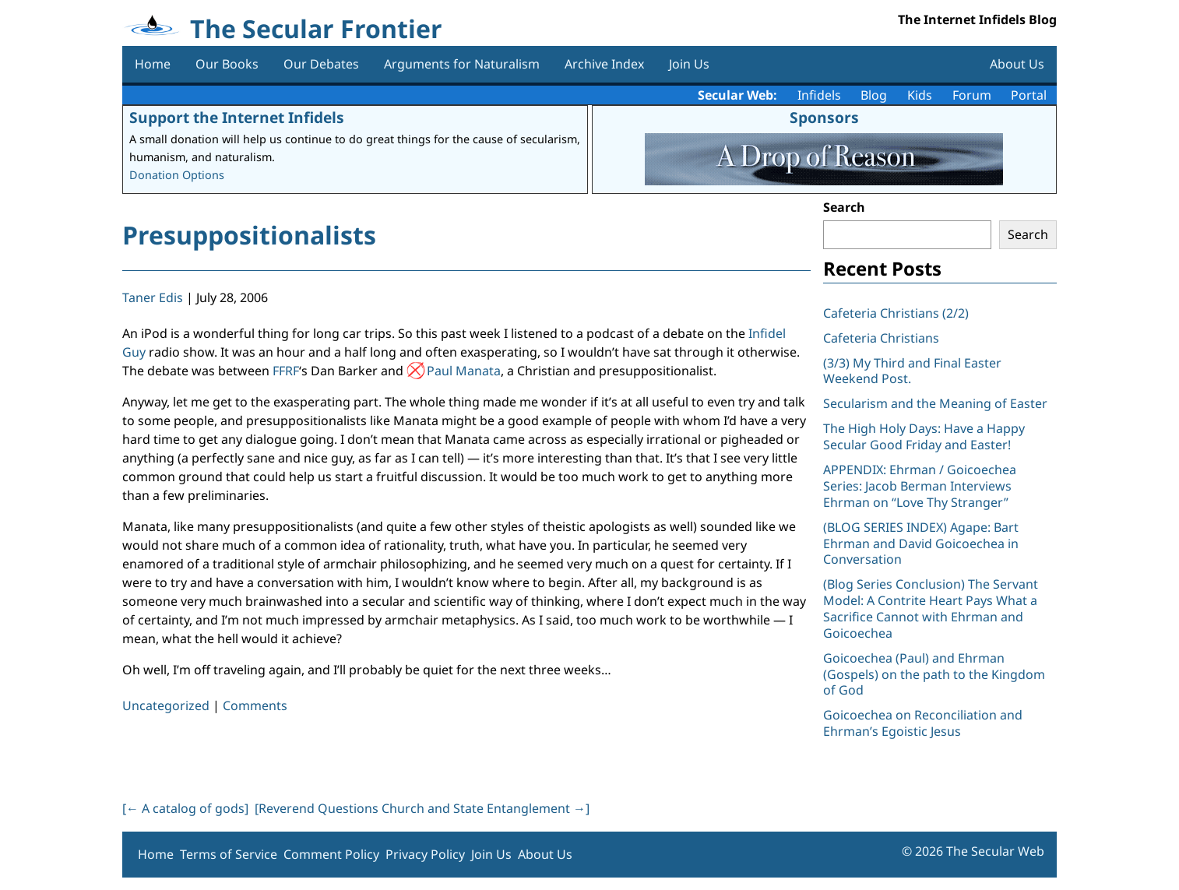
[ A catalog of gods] (185, 808)
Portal (1029, 95)
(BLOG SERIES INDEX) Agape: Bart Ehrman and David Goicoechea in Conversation (921, 543)
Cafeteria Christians (881, 338)
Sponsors (824, 117)
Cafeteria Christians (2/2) (896, 313)
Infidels (819, 95)
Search (844, 207)
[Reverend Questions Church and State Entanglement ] (422, 808)
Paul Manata (464, 370)
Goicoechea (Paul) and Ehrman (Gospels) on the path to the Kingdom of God (934, 674)
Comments (255, 705)
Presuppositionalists (249, 235)
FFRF (286, 370)
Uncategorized (165, 705)
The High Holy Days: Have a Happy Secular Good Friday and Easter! (924, 436)
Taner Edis (152, 297)
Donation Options (176, 174)
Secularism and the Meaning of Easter (935, 403)
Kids (919, 95)
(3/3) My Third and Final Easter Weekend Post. (912, 371)
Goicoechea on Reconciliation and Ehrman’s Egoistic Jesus (922, 723)
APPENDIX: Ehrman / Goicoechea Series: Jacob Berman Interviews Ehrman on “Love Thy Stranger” (919, 486)
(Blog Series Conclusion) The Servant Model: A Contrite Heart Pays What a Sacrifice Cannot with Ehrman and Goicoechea (930, 608)
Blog (873, 95)
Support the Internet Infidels (236, 117)
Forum (971, 95)
